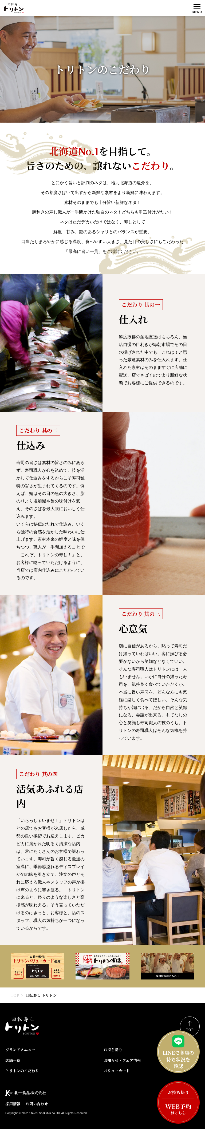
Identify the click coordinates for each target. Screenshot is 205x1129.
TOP (15, 995)
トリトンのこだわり (22, 1070)
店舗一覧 (12, 1060)
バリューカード (117, 1070)
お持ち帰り (113, 1049)
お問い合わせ (37, 1103)
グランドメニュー (20, 1049)
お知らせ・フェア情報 (122, 1060)
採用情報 (12, 1103)
